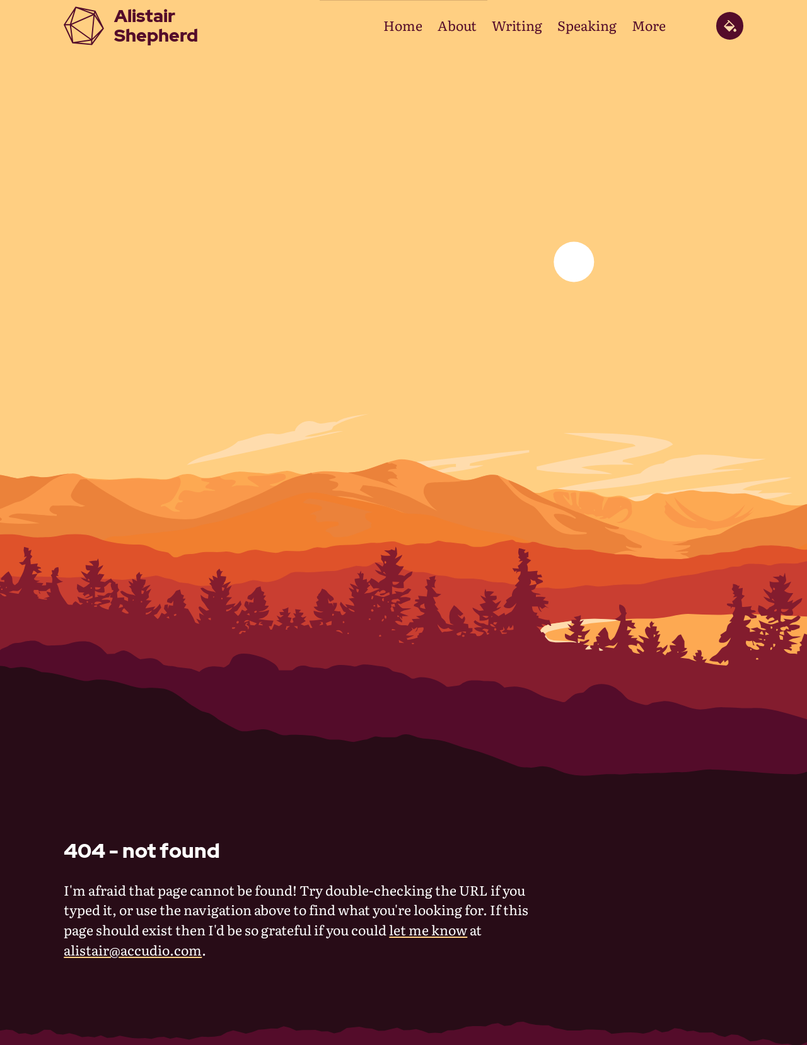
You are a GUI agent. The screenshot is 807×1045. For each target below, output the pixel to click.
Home (402, 25)
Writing (517, 25)
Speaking (587, 25)
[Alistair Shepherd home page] (131, 26)
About (457, 25)
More (649, 25)
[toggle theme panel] (729, 25)
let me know (428, 930)
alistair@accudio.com (133, 950)
